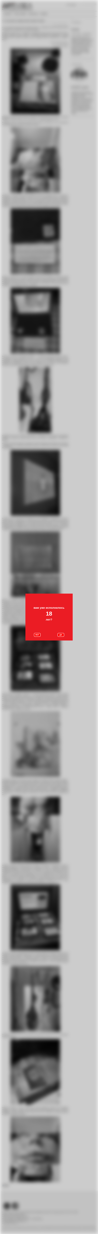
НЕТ (37, 635)
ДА (60, 635)
